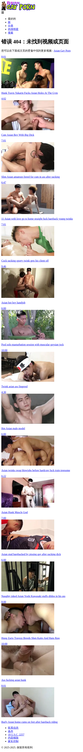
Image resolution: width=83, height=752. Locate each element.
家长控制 (13, 741)
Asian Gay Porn (62, 50)
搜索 (10, 32)
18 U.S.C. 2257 (16, 734)
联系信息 (13, 727)
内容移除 (13, 737)
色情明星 (13, 29)
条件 (10, 731)
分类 (10, 25)
